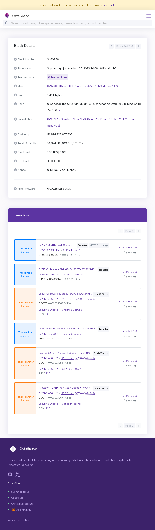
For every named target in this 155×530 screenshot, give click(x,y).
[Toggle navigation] (147, 16)
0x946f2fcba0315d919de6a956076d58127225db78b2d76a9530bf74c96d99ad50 (65, 388)
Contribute (17, 497)
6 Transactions (57, 77)
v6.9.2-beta (24, 520)
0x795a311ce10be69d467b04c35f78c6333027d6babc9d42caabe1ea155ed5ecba (68, 269)
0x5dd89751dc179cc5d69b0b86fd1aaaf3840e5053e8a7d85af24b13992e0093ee (65, 353)
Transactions (21, 215)
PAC (48, 314)
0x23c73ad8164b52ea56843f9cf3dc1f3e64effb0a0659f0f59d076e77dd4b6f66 (65, 293)
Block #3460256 (128, 247)
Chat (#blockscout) (22, 503)
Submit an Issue (20, 491)
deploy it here (110, 5)
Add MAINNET (24, 509)
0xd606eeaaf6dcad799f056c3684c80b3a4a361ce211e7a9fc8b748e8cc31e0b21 (68, 328)
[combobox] (80, 23)
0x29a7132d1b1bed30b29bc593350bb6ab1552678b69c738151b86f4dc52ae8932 (57, 245)
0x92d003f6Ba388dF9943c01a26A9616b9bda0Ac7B (81, 86)
